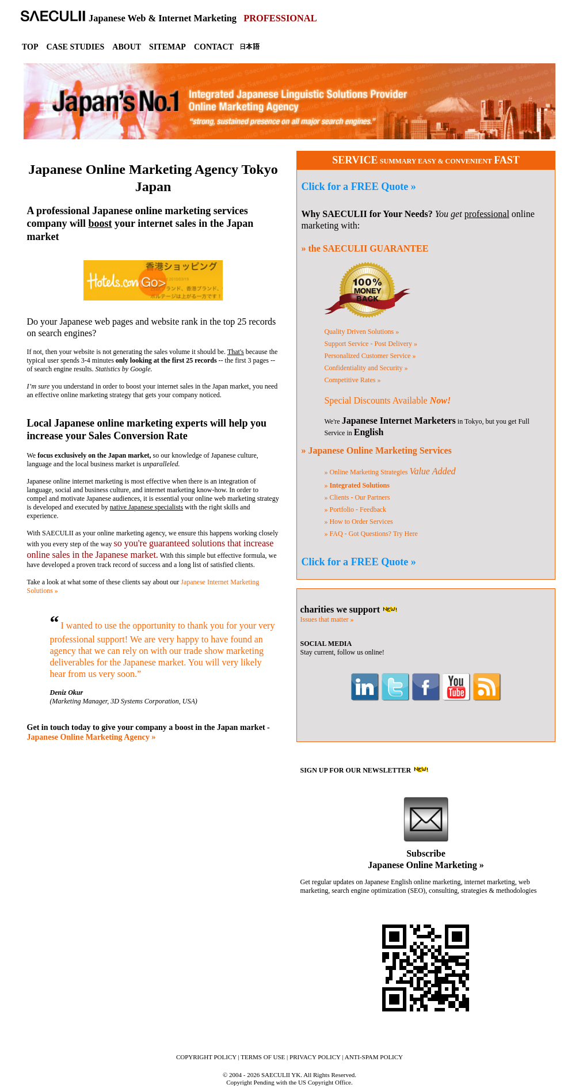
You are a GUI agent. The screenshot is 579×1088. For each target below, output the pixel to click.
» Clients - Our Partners (357, 497)
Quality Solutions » (361, 332)
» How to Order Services (358, 522)
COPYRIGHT (206, 1056)
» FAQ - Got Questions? (370, 534)
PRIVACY (315, 1056)
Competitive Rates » (352, 380)
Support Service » (370, 344)
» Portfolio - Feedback (355, 509)
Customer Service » (370, 356)
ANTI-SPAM (374, 1056)
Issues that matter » (326, 619)
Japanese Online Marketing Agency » (91, 736)
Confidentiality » (365, 368)
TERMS (263, 1056)
